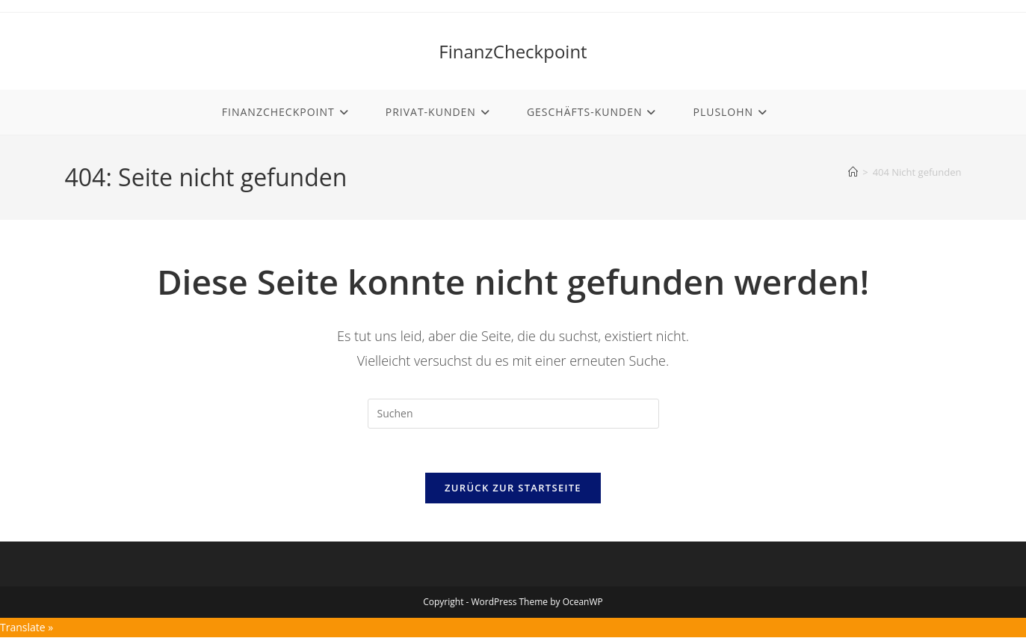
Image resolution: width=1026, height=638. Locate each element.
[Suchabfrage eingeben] (513, 414)
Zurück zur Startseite (513, 489)
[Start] (853, 172)
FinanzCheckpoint (513, 51)
